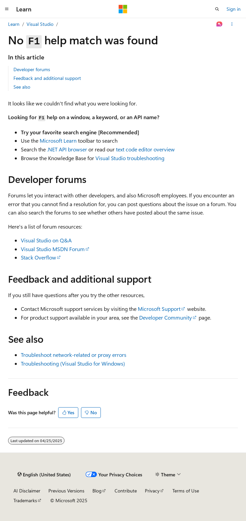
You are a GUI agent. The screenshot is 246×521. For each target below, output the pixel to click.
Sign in (234, 9)
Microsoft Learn (58, 140)
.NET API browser (67, 149)
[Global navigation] (6, 9)
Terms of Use (185, 490)
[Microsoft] (123, 9)
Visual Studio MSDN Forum (53, 248)
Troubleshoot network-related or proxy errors (73, 354)
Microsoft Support (159, 308)
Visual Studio (40, 24)
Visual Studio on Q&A (46, 240)
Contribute (126, 490)
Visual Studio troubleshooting (129, 157)
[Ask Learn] (219, 24)
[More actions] (232, 24)
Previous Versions (66, 490)
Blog (96, 490)
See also (21, 87)
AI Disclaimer (26, 490)
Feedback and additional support (47, 78)
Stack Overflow (38, 257)
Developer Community (165, 317)
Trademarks (25, 500)
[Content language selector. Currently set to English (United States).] (44, 474)
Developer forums (31, 69)
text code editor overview (145, 149)
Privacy (152, 490)
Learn (13, 24)
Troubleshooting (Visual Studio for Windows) (73, 363)
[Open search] (217, 9)
